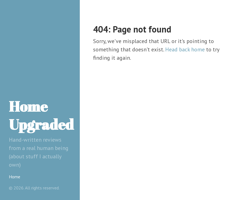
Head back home (185, 49)
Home (14, 176)
